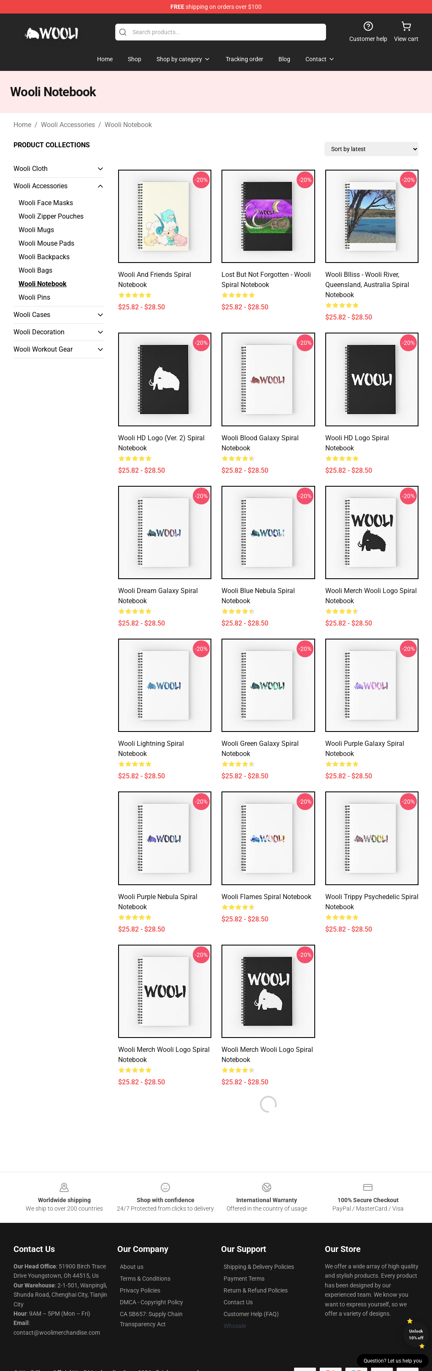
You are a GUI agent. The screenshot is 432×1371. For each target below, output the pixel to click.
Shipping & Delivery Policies (259, 1266)
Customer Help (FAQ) (251, 1314)
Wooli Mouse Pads (46, 243)
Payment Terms (244, 1278)
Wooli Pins (34, 297)
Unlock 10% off (416, 1334)
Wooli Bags (35, 270)
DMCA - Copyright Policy (151, 1302)
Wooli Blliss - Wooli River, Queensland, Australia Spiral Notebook (367, 285)
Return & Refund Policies (256, 1290)
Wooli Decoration (39, 332)
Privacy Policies (140, 1290)
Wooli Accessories (68, 125)
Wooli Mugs (36, 230)
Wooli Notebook (128, 125)
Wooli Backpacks (44, 257)
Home (22, 125)
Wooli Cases (32, 315)
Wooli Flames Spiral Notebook (266, 897)
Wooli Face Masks (46, 203)
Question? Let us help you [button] (393, 1361)
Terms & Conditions (145, 1278)
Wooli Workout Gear (43, 349)
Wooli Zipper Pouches (51, 216)
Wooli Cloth (31, 169)
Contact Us (238, 1302)
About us (131, 1266)
